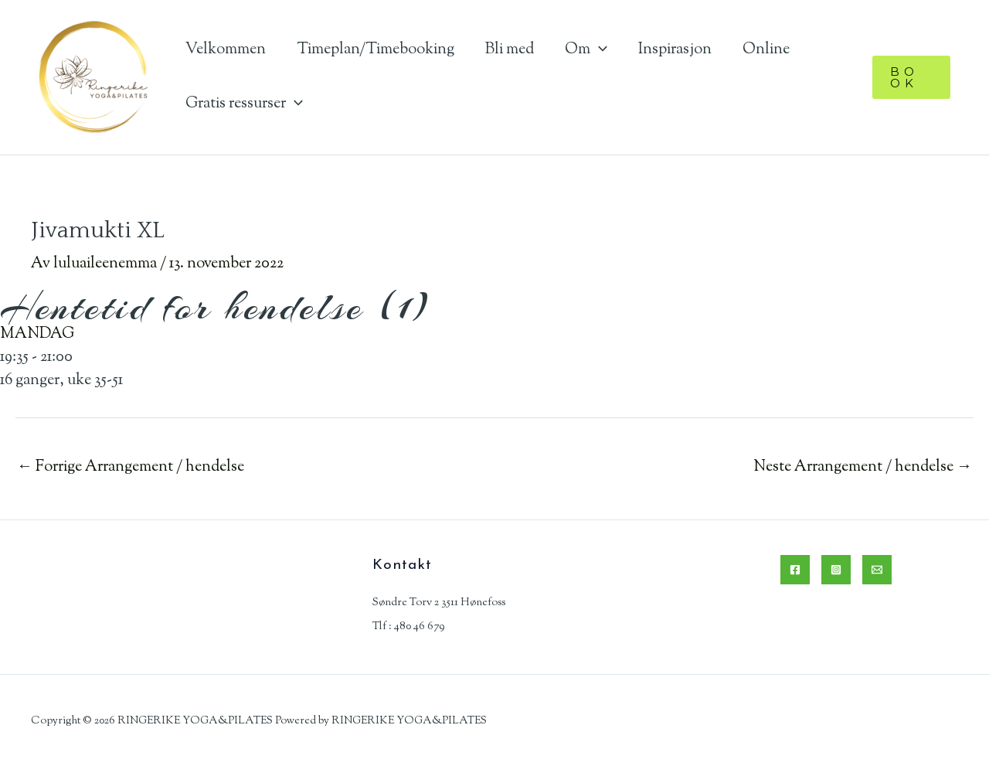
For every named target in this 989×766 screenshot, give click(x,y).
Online (766, 50)
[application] (598, 50)
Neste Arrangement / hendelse (862, 467)
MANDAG (37, 334)
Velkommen (225, 50)
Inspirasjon (675, 50)
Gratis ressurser (244, 104)
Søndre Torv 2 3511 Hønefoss (438, 603)
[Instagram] (836, 569)
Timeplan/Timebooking (375, 50)
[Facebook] (795, 569)
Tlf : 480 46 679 (408, 626)
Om (586, 50)
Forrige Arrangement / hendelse (130, 467)
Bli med (509, 50)
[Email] (877, 569)
